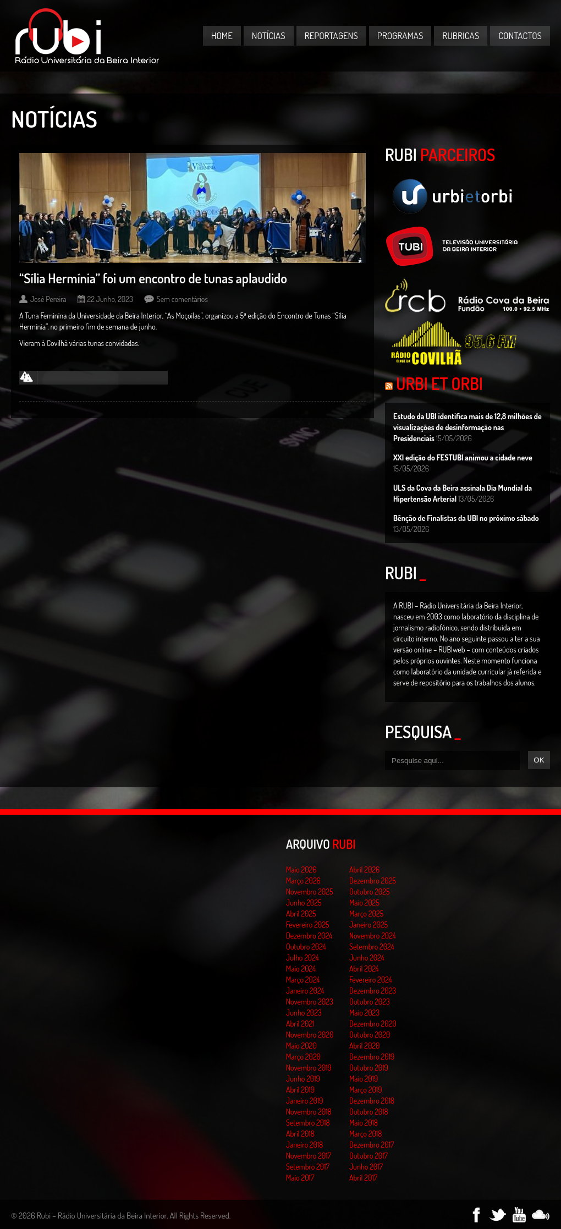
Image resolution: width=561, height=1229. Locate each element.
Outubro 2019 (368, 1067)
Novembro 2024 (372, 935)
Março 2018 (365, 1133)
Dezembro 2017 (371, 1144)
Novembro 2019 (309, 1067)
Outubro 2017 (368, 1155)
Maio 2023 (364, 1012)
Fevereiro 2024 (370, 979)
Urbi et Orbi (439, 383)
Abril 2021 (300, 1023)
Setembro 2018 (308, 1122)
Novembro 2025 (309, 891)
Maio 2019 (363, 1078)
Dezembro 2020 (373, 1023)
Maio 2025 (364, 902)
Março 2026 (303, 880)
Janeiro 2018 (304, 1144)
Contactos (520, 35)
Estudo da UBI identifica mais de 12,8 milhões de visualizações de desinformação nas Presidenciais (467, 427)
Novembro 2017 (308, 1155)
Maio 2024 (301, 968)
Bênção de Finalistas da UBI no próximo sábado (466, 518)
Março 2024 (303, 979)
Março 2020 (303, 1056)
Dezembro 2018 (371, 1100)
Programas (400, 35)
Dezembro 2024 (309, 935)
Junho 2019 (303, 1078)
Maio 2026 (301, 869)
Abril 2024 (364, 968)
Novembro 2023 (309, 1001)
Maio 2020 (301, 1045)
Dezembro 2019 (371, 1056)
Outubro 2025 (369, 891)
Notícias (268, 35)
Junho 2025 (304, 902)
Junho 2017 (366, 1166)
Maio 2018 (363, 1122)
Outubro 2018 (368, 1111)
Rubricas (460, 35)
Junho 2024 (366, 957)
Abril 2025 (301, 913)
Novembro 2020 (309, 1034)
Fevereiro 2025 (307, 924)
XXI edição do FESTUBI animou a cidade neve (462, 457)
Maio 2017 (300, 1177)
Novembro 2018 (309, 1111)
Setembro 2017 (307, 1166)
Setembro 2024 (371, 946)
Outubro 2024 (306, 946)
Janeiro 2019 (304, 1100)
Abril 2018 (300, 1133)
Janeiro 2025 (368, 924)
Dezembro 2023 (372, 990)
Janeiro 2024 (305, 990)
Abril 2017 (363, 1177)
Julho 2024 (302, 957)
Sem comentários (182, 299)
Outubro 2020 (369, 1034)
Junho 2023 (304, 1012)
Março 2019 (365, 1089)
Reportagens (331, 35)
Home (222, 35)
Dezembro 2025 (372, 880)
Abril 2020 (364, 1045)
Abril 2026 (364, 869)
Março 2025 (366, 913)
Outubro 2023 (369, 1001)
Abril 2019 (300, 1089)
